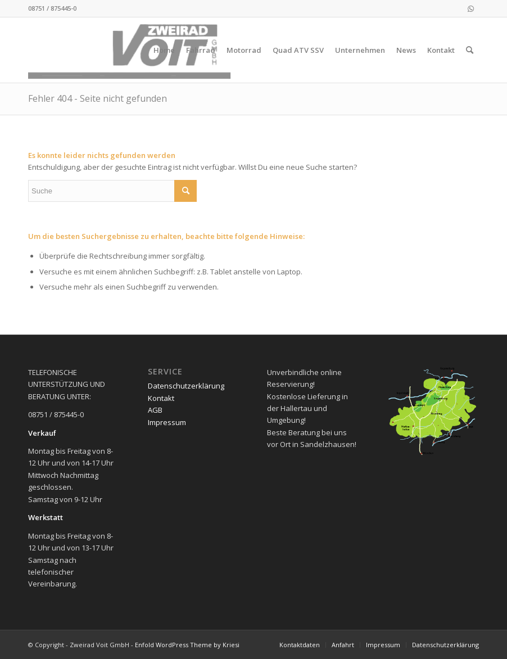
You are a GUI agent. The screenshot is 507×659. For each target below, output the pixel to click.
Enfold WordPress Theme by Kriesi (187, 644)
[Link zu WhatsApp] (470, 8)
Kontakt (161, 398)
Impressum (167, 422)
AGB (155, 410)
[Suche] (469, 50)
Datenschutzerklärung (186, 386)
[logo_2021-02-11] (132, 50)
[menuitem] (164, 50)
